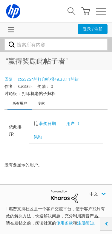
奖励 (38, 136)
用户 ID (72, 123)
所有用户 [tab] (20, 103)
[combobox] (56, 44)
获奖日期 (47, 123)
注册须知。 (87, 223)
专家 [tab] (41, 103)
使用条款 (64, 223)
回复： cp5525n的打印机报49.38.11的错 (41, 79)
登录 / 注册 (93, 29)
